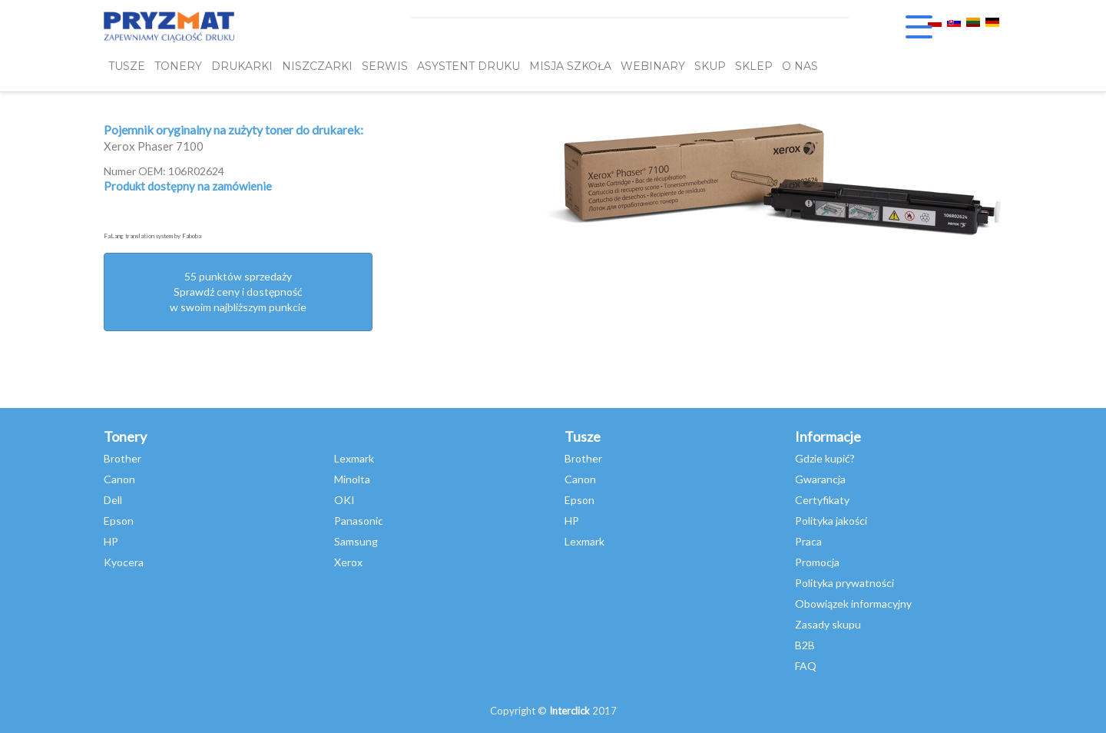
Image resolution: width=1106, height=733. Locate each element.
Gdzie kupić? (825, 458)
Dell (113, 499)
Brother (122, 458)
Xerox (348, 562)
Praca (808, 541)
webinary (653, 67)
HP (111, 541)
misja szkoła (570, 67)
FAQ (805, 665)
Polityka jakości (831, 520)
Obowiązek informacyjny (853, 603)
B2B (805, 645)
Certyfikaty (822, 499)
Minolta (352, 479)
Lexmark (354, 458)
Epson (119, 520)
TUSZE (126, 67)
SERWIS (385, 67)
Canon (119, 479)
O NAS (800, 67)
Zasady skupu (828, 624)
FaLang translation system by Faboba (152, 236)
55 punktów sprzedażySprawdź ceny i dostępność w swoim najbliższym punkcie (238, 291)
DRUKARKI (242, 67)
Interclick (569, 711)
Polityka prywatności (844, 582)
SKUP (710, 67)
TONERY (178, 67)
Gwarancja (820, 479)
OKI (344, 499)
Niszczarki (317, 67)
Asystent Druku (468, 67)
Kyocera (124, 562)
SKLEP (754, 67)
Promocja (817, 562)
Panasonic (358, 520)
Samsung (356, 541)
